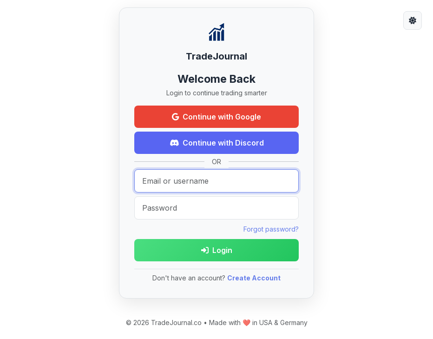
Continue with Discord (217, 142)
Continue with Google (216, 116)
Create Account (254, 278)
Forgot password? (271, 229)
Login (216, 250)
